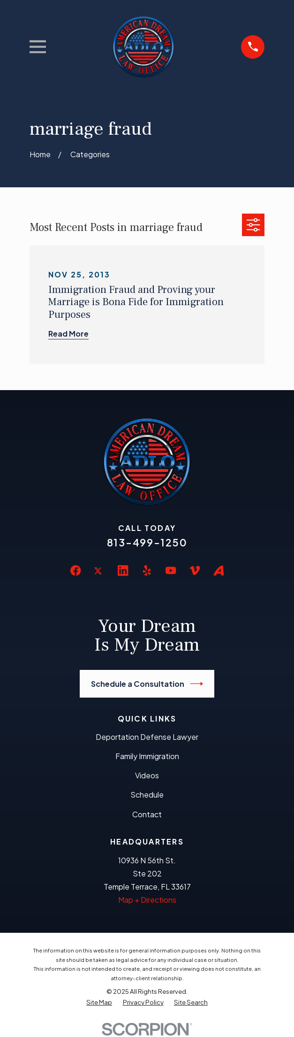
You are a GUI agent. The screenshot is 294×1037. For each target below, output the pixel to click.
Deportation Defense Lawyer (147, 737)
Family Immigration (147, 756)
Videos (147, 775)
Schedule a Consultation (147, 683)
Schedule (147, 794)
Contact (147, 814)
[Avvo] (218, 570)
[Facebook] (75, 570)
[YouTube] (171, 570)
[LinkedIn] (123, 570)
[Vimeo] (194, 570)
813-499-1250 (147, 542)
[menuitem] (99, 1002)
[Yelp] (147, 570)
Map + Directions (147, 900)
